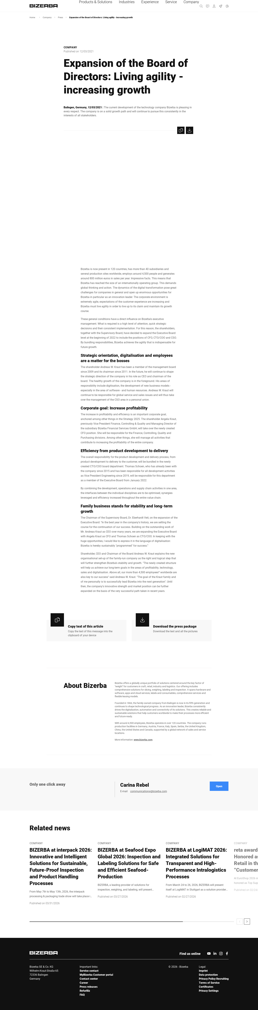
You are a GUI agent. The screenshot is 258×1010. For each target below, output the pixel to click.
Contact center (89, 978)
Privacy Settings (209, 990)
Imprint (203, 970)
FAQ (82, 994)
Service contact (89, 970)
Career (84, 982)
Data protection (208, 974)
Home (32, 17)
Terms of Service (209, 982)
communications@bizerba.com (148, 791)
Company (47, 17)
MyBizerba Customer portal (96, 974)
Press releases (89, 986)
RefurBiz (85, 990)
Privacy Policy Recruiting (214, 978)
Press (60, 17)
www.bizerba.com (143, 739)
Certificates (206, 986)
